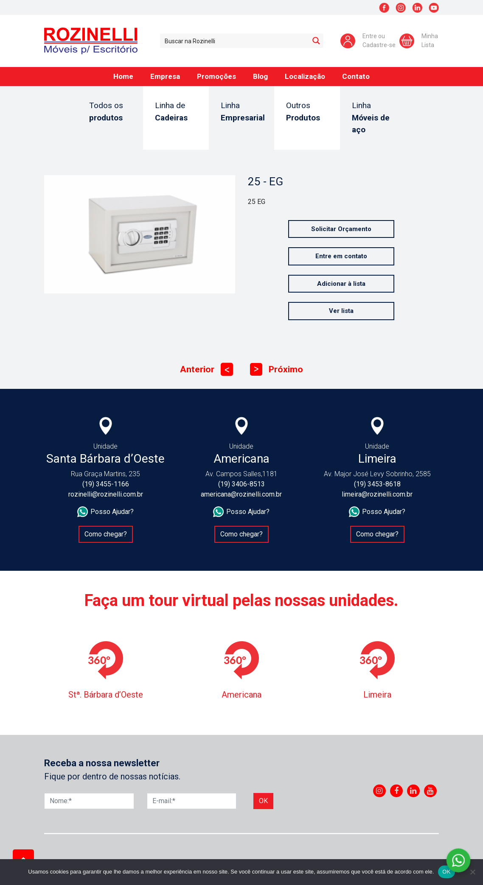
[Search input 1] (235, 40)
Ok (263, 801)
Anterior (206, 369)
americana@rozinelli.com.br (241, 494)
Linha (243, 112)
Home (123, 76)
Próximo (276, 369)
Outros (307, 112)
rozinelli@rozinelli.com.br (105, 494)
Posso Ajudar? (105, 511)
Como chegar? (105, 534)
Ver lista (341, 311)
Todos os (110, 112)
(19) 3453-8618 (377, 484)
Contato (356, 76)
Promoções (216, 76)
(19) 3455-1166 (105, 484)
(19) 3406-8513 (241, 484)
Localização (305, 76)
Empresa (165, 76)
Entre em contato (341, 256)
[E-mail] (192, 801)
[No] (472, 872)
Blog (260, 76)
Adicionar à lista (341, 284)
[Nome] (89, 801)
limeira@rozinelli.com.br (377, 494)
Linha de (176, 112)
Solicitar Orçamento (341, 229)
